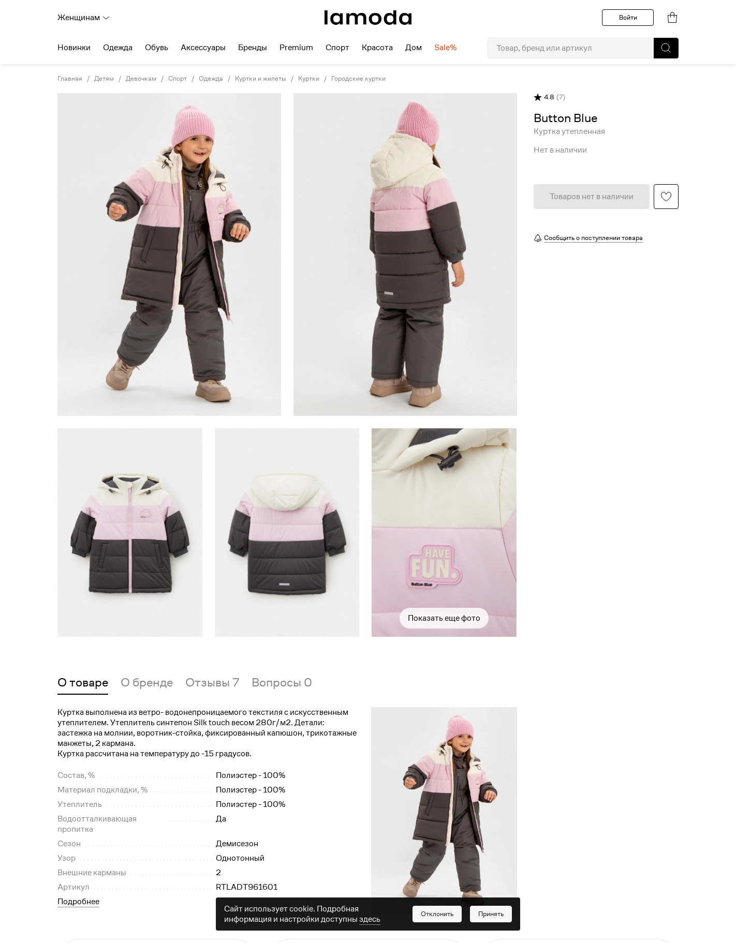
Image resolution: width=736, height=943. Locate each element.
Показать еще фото (444, 618)
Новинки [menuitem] (74, 47)
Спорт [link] (177, 78)
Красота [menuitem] (377, 47)
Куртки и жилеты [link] (260, 78)
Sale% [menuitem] (445, 47)
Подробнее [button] (78, 901)
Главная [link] (69, 78)
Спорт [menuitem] (337, 47)
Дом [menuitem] (413, 47)
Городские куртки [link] (358, 78)
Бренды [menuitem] (252, 47)
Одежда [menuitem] (118, 47)
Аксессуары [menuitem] (203, 47)
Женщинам (83, 17)
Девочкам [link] (141, 78)
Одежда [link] (211, 78)
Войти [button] (628, 17)
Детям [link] (104, 78)
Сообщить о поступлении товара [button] (593, 237)
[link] (368, 17)
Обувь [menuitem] (156, 47)
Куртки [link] (308, 78)
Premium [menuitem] (296, 47)
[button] (666, 48)
